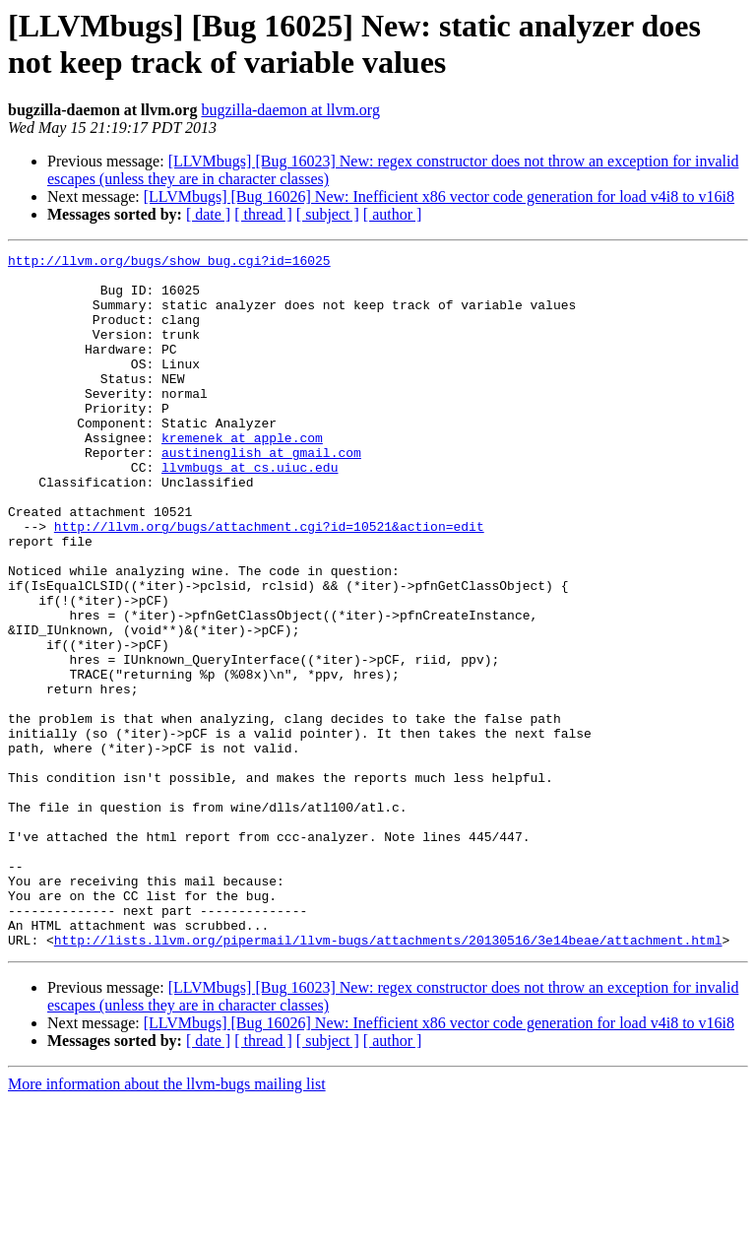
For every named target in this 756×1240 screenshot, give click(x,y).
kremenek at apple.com (242, 476)
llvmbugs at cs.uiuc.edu (249, 511)
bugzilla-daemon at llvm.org (290, 109)
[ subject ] (327, 214)
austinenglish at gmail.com (261, 493)
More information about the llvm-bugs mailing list (167, 1222)
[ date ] (208, 214)
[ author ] (392, 214)
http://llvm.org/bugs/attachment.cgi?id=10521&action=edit (269, 582)
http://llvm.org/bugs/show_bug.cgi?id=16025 (169, 263)
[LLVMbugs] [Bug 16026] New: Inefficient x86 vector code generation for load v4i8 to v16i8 (439, 196)
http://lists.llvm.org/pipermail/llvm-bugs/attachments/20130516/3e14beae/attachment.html (388, 1078)
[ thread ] (263, 214)
